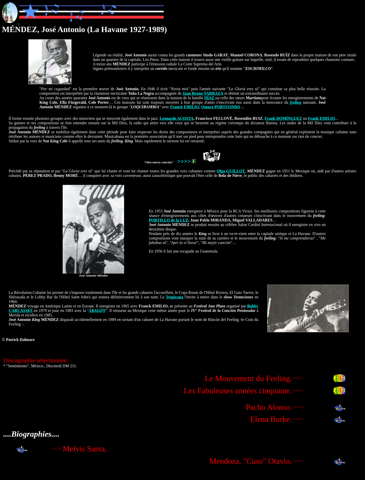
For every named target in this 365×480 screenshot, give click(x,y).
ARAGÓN (97, 310)
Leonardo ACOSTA (177, 118)
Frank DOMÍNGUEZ (283, 118)
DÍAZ (209, 98)
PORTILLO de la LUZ (168, 220)
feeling (295, 102)
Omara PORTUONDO (220, 107)
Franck (176, 107)
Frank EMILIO (321, 118)
